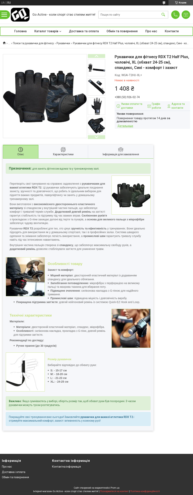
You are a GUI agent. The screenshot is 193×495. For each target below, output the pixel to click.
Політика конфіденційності (145, 491)
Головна (20, 31)
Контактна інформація (66, 466)
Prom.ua (115, 488)
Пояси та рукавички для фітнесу (33, 43)
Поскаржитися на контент (114, 491)
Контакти (172, 31)
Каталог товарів (46, 31)
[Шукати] (163, 14)
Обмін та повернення (122, 31)
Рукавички (63, 43)
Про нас (151, 31)
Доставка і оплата (13, 472)
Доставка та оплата (84, 31)
